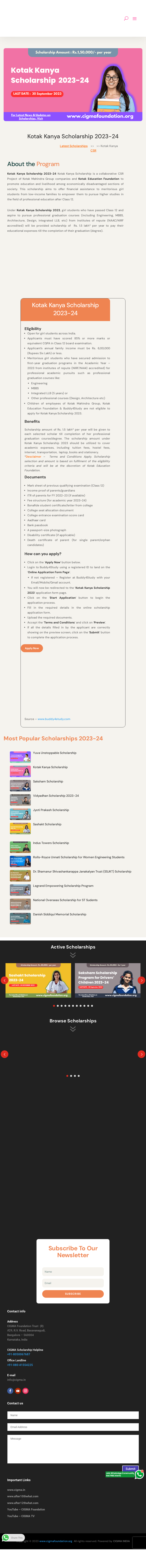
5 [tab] (69, 1007)
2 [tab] (58, 1007)
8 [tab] (81, 1007)
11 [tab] (92, 1007)
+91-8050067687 (18, 1356)
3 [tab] (62, 1007)
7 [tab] (77, 1007)
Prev (4, 982)
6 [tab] (73, 1007)
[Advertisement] (73, 265)
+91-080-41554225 (20, 1366)
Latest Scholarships (74, 146)
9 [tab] (84, 1007)
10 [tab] (88, 1007)
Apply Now (32, 649)
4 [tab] (65, 1007)
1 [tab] (54, 1007)
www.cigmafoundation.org (55, 1543)
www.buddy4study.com (54, 721)
